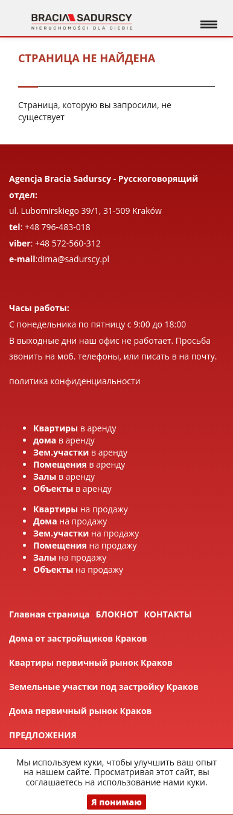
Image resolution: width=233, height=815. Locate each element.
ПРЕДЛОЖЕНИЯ (43, 735)
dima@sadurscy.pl (73, 259)
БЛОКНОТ (117, 614)
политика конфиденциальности (75, 381)
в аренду (74, 428)
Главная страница (49, 614)
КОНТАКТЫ (167, 614)
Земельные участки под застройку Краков (104, 686)
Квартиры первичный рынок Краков (91, 662)
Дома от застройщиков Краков (78, 638)
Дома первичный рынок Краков (80, 711)
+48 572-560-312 (68, 243)
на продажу (80, 509)
